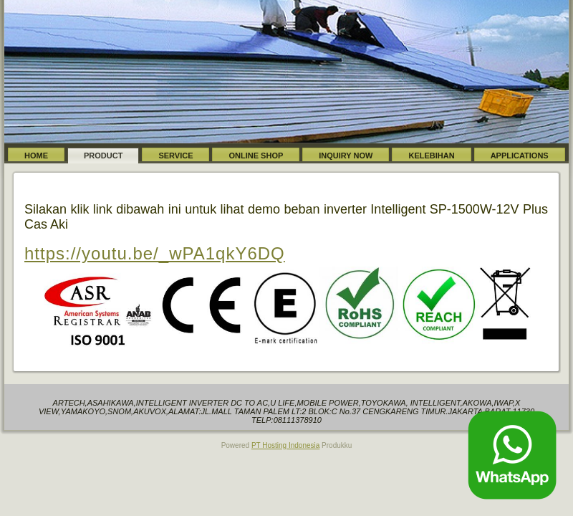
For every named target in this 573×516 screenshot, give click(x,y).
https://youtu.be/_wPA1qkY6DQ (154, 253)
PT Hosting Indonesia (285, 445)
